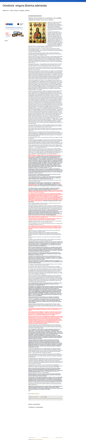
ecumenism (40, 398)
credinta (33, 398)
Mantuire (53, 398)
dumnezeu (36, 398)
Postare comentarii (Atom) (38, 439)
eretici (43, 398)
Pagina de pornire (45, 437)
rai (29, 399)
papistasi (60, 398)
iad (51, 398)
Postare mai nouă (32, 437)
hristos (50, 398)
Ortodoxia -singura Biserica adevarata (25, 5)
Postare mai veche (59, 437)
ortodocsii (56, 398)
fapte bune (46, 398)
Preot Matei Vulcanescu (34, 393)
